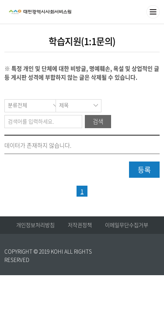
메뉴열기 (153, 12)
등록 (144, 169)
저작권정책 (80, 225)
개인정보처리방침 (35, 225)
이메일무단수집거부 (126, 225)
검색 (98, 121)
